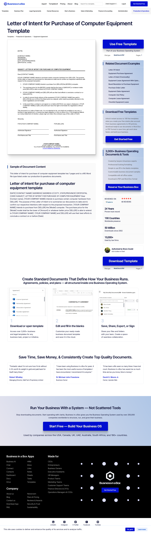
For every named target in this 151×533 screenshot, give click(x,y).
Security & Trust (33, 504)
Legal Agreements (35, 11)
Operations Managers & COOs (60, 492)
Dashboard (10, 475)
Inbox (29, 465)
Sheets (30, 475)
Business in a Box (56, 530)
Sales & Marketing (87, 11)
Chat (8, 465)
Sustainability (32, 507)
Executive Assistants (56, 472)
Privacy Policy (88, 530)
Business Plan (18, 11)
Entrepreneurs (54, 465)
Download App (12, 504)
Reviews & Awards (34, 500)
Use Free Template (123, 44)
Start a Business (70, 11)
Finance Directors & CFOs (58, 489)
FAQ (8, 507)
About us (10, 494)
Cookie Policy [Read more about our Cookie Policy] (102, 530)
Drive (8, 482)
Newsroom (31, 494)
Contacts (10, 472)
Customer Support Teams (58, 485)
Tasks (29, 478)
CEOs (50, 461)
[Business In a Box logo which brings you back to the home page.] (14, 4)
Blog (8, 497)
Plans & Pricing (33, 497)
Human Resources (53, 11)
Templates (5, 11)
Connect (9, 468)
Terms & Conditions (72, 530)
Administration (123, 11)
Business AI (11, 461)
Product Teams (54, 478)
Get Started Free (123, 139)
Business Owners (55, 468)
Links (29, 468)
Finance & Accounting (105, 11)
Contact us (10, 500)
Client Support (111, 4)
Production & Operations (141, 11)
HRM (29, 461)
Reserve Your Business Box (123, 187)
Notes (29, 472)
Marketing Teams (55, 482)
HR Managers (53, 475)
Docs (8, 478)
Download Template (123, 261)
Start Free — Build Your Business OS (75, 426)
